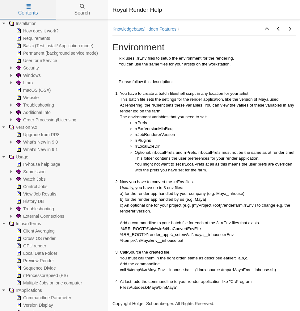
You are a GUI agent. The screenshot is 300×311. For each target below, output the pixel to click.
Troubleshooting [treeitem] (34, 105)
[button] (267, 29)
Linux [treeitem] (24, 82)
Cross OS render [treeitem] (35, 238)
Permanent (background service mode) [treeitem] (56, 53)
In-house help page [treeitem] (37, 164)
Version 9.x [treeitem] (22, 127)
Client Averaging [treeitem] (35, 231)
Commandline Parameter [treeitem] (43, 297)
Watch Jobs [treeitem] (30, 179)
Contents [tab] (28, 9)
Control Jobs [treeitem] (31, 186)
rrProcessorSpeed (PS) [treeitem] (41, 275)
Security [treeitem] (27, 68)
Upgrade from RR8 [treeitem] (37, 134)
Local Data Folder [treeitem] (36, 253)
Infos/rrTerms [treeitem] (24, 223)
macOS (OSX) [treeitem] (33, 90)
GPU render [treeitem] (30, 246)
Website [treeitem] (27, 97)
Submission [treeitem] (30, 171)
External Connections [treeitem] (39, 216)
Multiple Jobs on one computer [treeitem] (48, 283)
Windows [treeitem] (28, 75)
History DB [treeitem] (29, 201)
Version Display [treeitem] (34, 305)
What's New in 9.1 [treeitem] (36, 149)
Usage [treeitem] (18, 157)
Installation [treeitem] (22, 23)
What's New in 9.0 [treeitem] (36, 142)
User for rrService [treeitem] (36, 60)
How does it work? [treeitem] (36, 31)
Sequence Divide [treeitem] (35, 268)
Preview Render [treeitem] (34, 260)
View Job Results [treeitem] (35, 194)
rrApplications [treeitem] (25, 290)
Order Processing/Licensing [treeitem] (45, 120)
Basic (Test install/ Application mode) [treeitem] (54, 45)
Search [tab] (82, 9)
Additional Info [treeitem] (33, 112)
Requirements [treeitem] (32, 38)
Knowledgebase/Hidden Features (144, 29)
